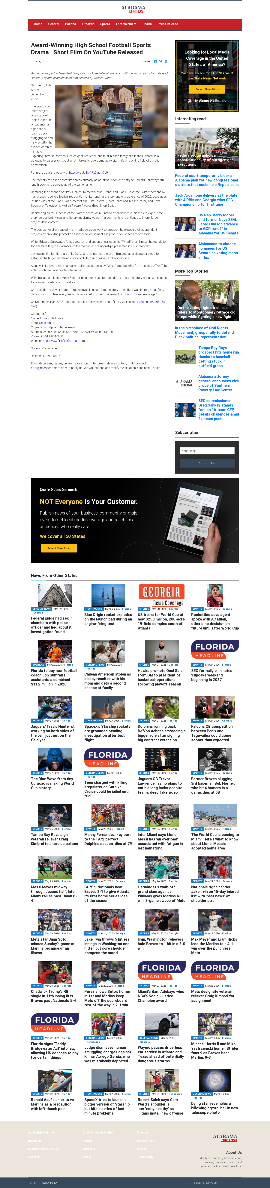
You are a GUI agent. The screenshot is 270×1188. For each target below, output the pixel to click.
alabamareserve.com (206, 1182)
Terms (32, 1182)
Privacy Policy (49, 1182)
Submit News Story (207, 89)
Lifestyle (88, 24)
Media (86, 1157)
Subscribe (207, 463)
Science (142, 1132)
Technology (145, 1157)
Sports (105, 24)
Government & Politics (98, 1132)
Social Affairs (146, 1141)
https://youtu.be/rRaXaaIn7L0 (88, 172)
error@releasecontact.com (49, 368)
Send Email (46, 323)
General (53, 24)
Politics (70, 24)
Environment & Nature (43, 1149)
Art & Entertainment (42, 1132)
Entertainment (126, 24)
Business (34, 1141)
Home (39, 23)
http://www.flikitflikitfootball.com (64, 341)
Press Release (168, 24)
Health (147, 24)
